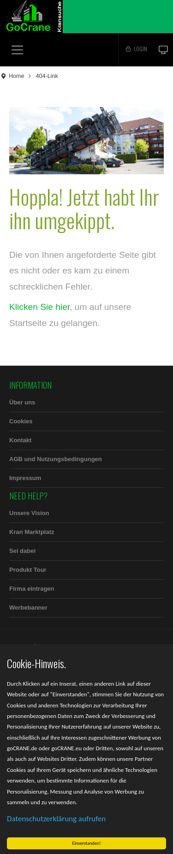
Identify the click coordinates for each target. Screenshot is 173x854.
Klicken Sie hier (39, 307)
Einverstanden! (86, 843)
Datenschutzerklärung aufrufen (56, 819)
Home (16, 76)
